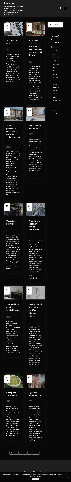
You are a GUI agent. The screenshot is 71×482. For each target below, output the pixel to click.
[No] (69, 477)
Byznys (8, 146)
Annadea (9, 3)
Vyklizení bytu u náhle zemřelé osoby (13, 307)
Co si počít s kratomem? (11, 394)
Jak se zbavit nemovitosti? (35, 127)
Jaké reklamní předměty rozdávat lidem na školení (35, 310)
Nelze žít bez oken (12, 42)
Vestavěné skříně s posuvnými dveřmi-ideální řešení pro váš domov (35, 47)
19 (29, 453)
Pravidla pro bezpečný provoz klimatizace (34, 225)
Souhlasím (35, 479)
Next (35, 453)
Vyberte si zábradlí (11, 222)
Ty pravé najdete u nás (35, 394)
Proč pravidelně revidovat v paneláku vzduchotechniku (13, 132)
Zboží (8, 49)
